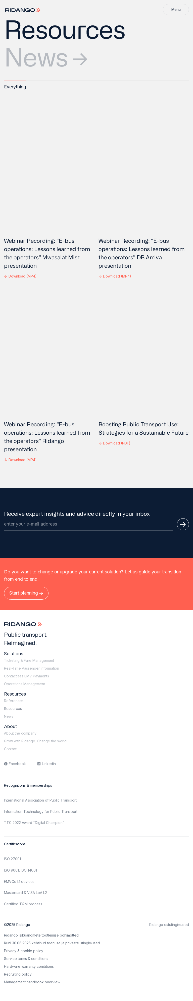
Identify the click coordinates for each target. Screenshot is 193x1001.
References (14, 701)
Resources (15, 694)
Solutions (13, 653)
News (46, 56)
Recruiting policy (18, 974)
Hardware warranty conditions (29, 966)
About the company (20, 733)
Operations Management (24, 684)
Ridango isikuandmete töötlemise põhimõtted (41, 935)
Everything (15, 86)
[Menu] (176, 9)
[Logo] (23, 10)
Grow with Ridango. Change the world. (35, 741)
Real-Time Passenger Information (31, 668)
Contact (10, 749)
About (10, 726)
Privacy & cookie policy (23, 951)
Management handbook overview (32, 982)
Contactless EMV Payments (26, 676)
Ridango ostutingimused (169, 924)
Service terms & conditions (26, 958)
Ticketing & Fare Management (29, 660)
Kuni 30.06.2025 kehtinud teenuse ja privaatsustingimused (52, 943)
